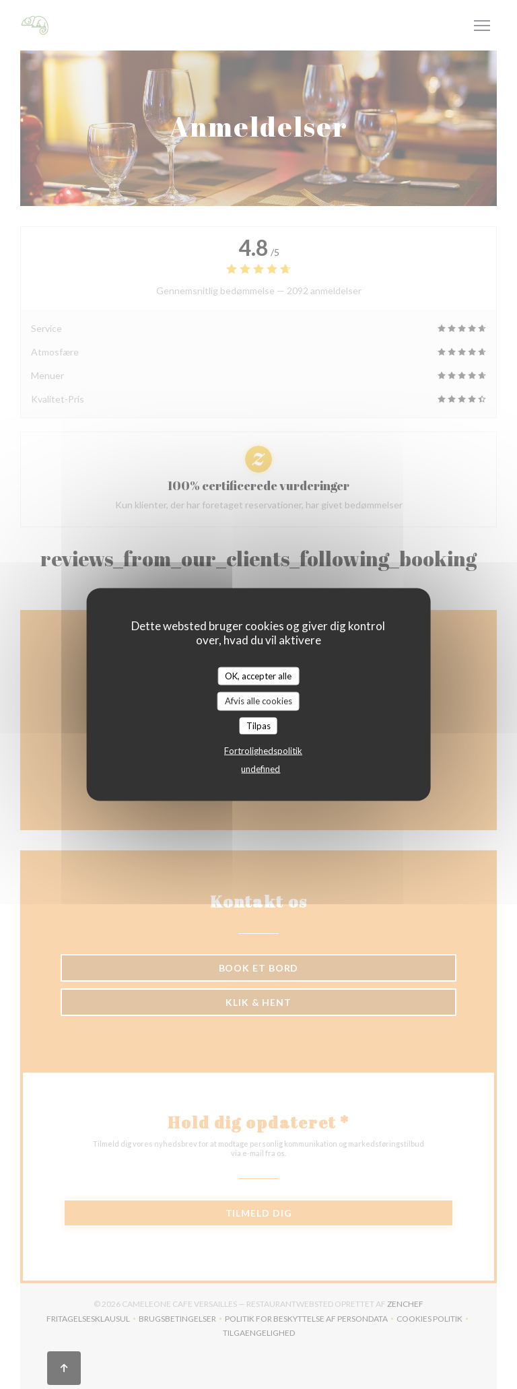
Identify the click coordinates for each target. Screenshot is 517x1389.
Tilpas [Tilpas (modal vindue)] (258, 725)
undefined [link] (260, 769)
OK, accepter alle (258, 675)
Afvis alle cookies (258, 701)
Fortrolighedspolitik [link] (263, 750)
